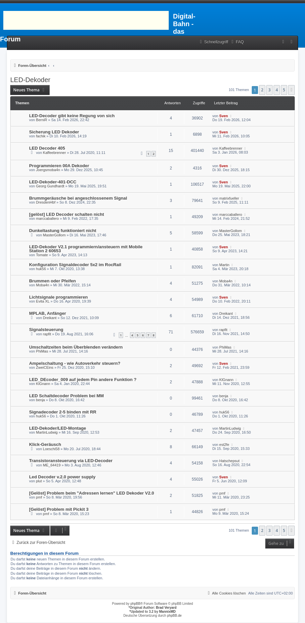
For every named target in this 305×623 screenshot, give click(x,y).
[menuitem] (237, 42)
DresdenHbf (46, 202)
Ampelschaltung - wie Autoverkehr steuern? (74, 363)
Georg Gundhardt (50, 186)
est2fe (224, 445)
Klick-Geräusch (45, 444)
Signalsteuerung (46, 329)
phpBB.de (174, 615)
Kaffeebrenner (54, 153)
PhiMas (42, 351)
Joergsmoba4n (48, 170)
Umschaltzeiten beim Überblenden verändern (76, 347)
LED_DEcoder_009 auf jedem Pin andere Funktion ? (83, 379)
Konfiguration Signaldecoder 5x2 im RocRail (75, 264)
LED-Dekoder (30, 80)
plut (39, 481)
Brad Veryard (166, 607)
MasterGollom (54, 235)
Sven (223, 116)
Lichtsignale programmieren (58, 297)
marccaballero (47, 218)
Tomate (42, 255)
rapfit (47, 334)
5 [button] (284, 90)
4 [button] (277, 90)
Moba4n (42, 285)
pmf (39, 497)
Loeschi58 (51, 449)
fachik (41, 136)
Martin (224, 265)
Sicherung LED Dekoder (54, 131)
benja (40, 400)
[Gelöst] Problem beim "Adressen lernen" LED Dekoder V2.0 (91, 493)
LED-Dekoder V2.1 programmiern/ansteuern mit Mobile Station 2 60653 (86, 248)
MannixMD (167, 611)
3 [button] (269, 90)
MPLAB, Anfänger (47, 313)
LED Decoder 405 (47, 148)
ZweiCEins (45, 367)
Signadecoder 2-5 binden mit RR (62, 411)
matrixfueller (229, 198)
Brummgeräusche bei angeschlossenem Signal (78, 198)
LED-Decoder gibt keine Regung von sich (72, 115)
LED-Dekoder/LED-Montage (57, 428)
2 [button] (262, 90)
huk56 (41, 269)
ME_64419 (52, 465)
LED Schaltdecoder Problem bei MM (66, 395)
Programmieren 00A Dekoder (59, 165)
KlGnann (43, 384)
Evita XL (43, 301)
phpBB (135, 603)
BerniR (41, 120)
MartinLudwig (47, 432)
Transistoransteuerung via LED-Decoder (70, 460)
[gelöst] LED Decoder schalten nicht (66, 214)
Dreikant (50, 318)
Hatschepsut (229, 461)
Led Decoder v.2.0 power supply (62, 476)
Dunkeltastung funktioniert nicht (62, 230)
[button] (291, 90)
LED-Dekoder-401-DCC (52, 181)
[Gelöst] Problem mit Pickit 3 (59, 509)
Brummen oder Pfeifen (52, 280)
